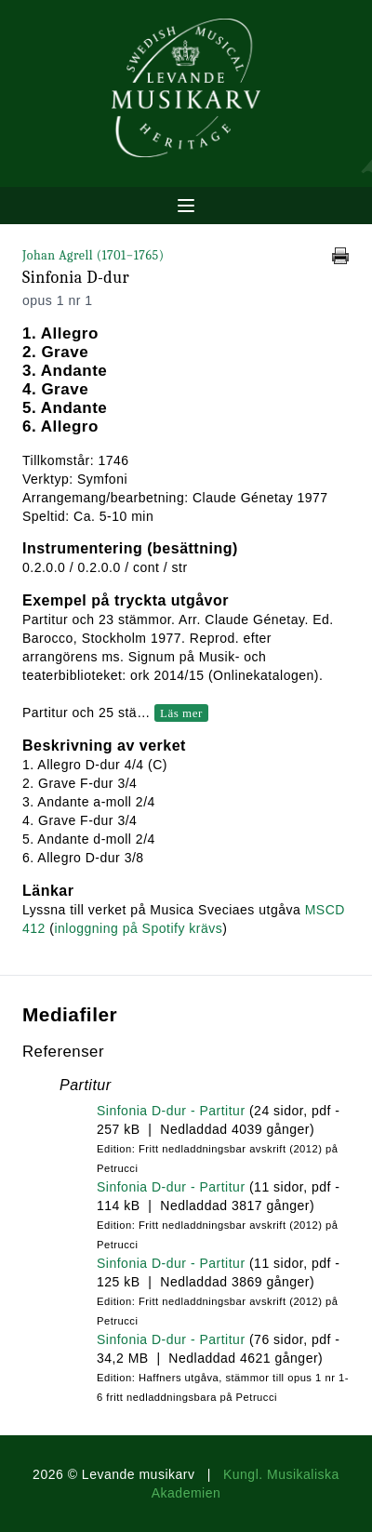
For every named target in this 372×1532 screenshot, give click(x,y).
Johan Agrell (93, 255)
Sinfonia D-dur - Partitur (171, 1110)
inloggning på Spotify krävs (138, 928)
